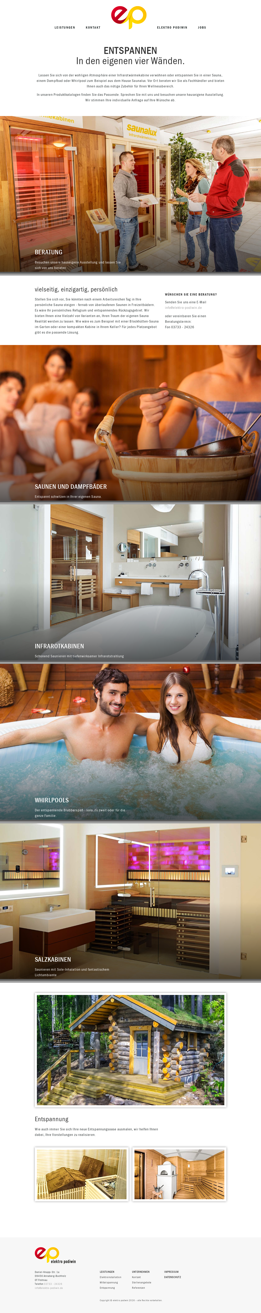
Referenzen (138, 1288)
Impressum (171, 1272)
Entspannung (107, 1288)
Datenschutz (172, 1277)
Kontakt (93, 27)
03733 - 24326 (53, 1284)
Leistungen (65, 27)
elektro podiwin (172, 27)
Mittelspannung (109, 1282)
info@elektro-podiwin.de (183, 308)
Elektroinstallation (110, 1277)
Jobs (202, 27)
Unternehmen (141, 1272)
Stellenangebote (141, 1282)
